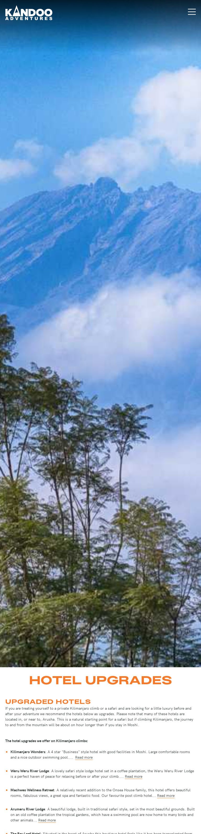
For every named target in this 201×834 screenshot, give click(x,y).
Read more (84, 757)
